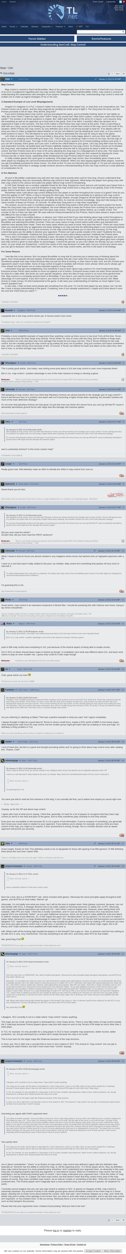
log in (56, 1231)
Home (4, 27)
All (124, 74)
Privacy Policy (57, 1245)
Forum (14, 27)
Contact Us (81, 1245)
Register (13, 2)
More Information (112, 1251)
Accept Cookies (93, 1251)
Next (117, 74)
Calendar (24, 27)
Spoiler (11, 804)
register (67, 1231)
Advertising (45, 1245)
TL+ (87, 27)
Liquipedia (111, 2)
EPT (79, 26)
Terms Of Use (69, 1245)
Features (60, 27)
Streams (34, 27)
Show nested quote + (19, 781)
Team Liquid (98, 2)
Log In (4, 2)
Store (70, 27)
